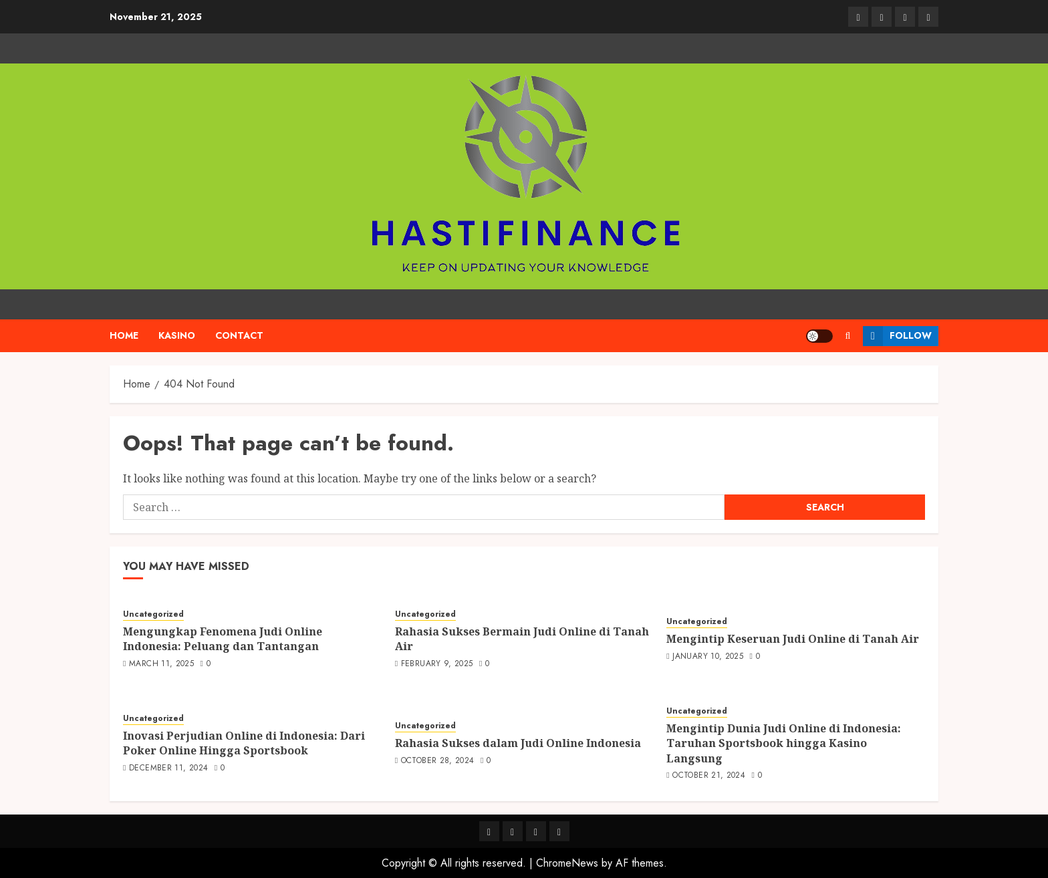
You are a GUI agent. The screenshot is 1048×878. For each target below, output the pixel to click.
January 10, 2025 (707, 656)
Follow (897, 336)
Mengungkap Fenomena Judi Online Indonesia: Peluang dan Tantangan (222, 638)
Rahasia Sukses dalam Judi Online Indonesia (518, 743)
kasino (176, 335)
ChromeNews (567, 863)
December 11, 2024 (168, 768)
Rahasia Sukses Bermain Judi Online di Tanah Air (522, 638)
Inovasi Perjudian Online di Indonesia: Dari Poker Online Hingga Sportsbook (244, 743)
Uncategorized (153, 614)
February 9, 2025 (437, 664)
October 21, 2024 (708, 775)
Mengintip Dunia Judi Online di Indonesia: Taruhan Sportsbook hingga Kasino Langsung (783, 743)
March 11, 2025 (161, 664)
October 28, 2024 (438, 761)
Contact (239, 335)
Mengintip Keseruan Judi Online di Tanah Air (792, 638)
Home (124, 335)
